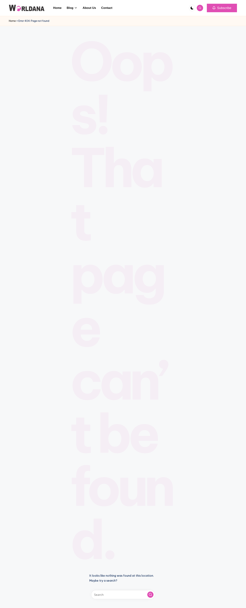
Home (12, 20)
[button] (222, 8)
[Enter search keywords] (123, 594)
